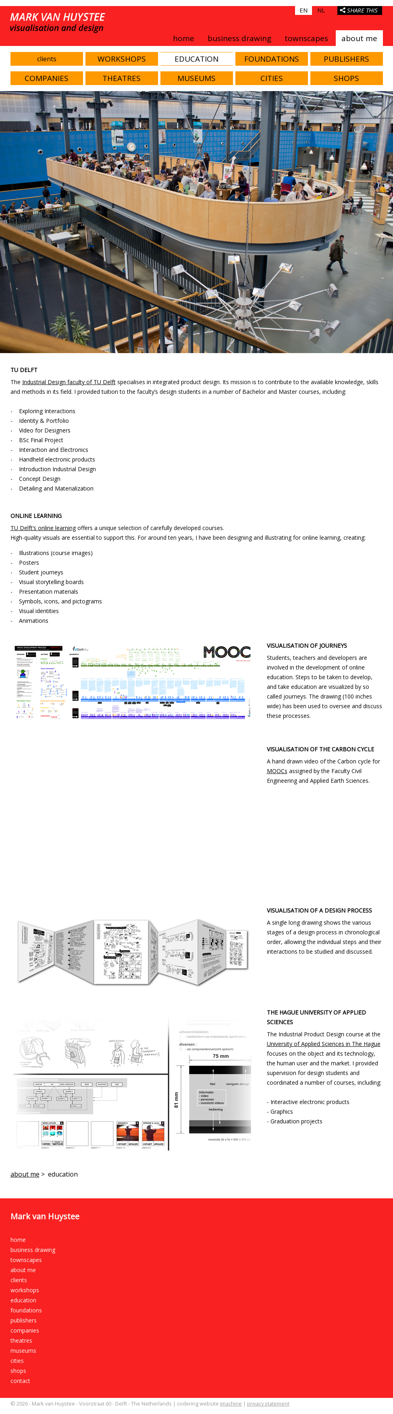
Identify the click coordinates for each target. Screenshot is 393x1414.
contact (20, 1381)
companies (47, 78)
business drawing (239, 38)
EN (303, 10)
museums (196, 78)
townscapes (306, 38)
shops (346, 78)
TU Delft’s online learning (43, 528)
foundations (271, 59)
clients (46, 58)
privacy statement (268, 1403)
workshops (122, 59)
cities (271, 78)
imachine (231, 1403)
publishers (346, 59)
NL (321, 10)
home (183, 38)
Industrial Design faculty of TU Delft (69, 382)
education (196, 59)
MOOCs (277, 771)
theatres (121, 78)
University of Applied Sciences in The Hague (324, 1044)
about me (359, 38)
